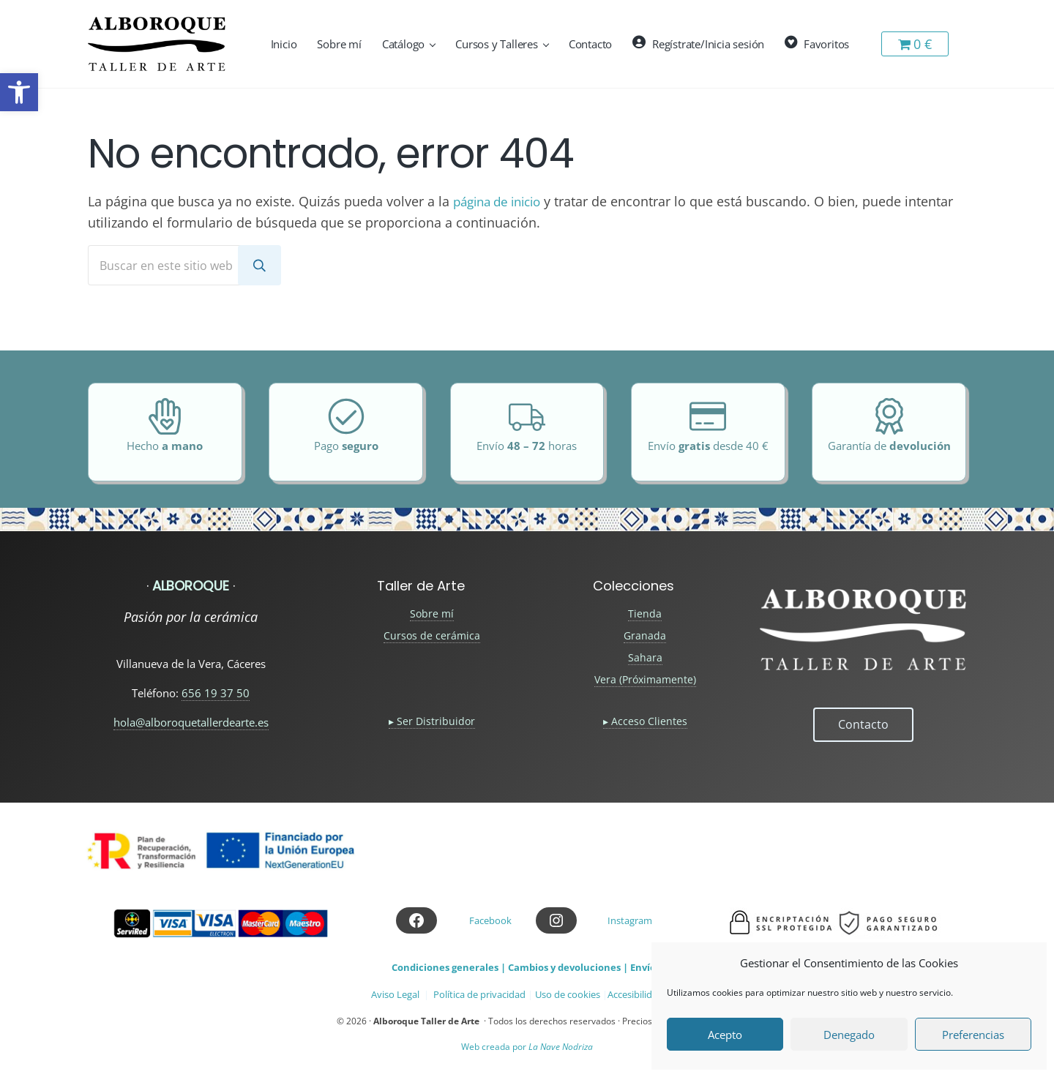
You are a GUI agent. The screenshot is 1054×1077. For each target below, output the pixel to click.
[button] (19, 92)
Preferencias (973, 1034)
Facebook (490, 920)
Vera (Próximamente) (645, 679)
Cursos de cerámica (432, 635)
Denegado (849, 1034)
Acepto (725, 1034)
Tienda (645, 613)
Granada (645, 635)
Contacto (863, 724)
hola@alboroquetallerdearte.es (191, 722)
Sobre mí (432, 613)
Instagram (630, 920)
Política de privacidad (479, 994)
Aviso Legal (395, 994)
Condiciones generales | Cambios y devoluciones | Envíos (526, 967)
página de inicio (502, 198)
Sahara (645, 657)
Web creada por (527, 1046)
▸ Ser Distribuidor (432, 721)
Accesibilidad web (646, 994)
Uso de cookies (567, 994)
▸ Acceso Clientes (645, 721)
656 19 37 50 (216, 693)
